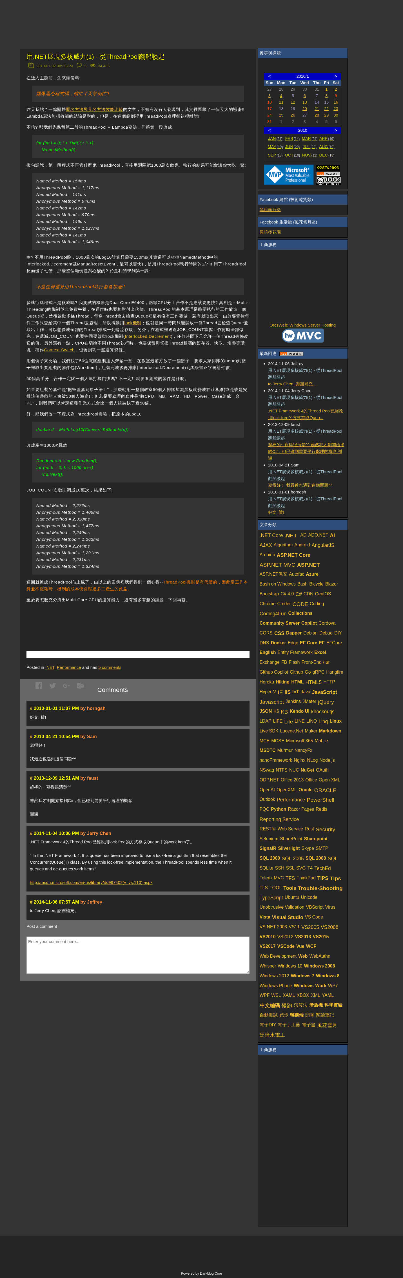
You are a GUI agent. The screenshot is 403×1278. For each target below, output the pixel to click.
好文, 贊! (276, 512)
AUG (327, 146)
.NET (50, 667)
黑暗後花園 (270, 232)
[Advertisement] (92, 618)
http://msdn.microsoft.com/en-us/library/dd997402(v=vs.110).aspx (91, 882)
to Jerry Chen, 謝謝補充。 (292, 383)
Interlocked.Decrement (148, 336)
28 (317, 115)
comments (109, 667)
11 (281, 102)
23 (335, 108)
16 (335, 102)
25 (281, 115)
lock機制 (132, 322)
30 (335, 115)
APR (326, 138)
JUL (310, 146)
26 (293, 115)
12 (293, 102)
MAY (275, 146)
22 (326, 108)
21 (317, 108)
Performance (69, 667)
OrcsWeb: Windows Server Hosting (303, 325)
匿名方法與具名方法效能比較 (94, 109)
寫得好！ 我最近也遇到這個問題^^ (300, 485)
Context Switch (59, 349)
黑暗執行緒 (270, 209)
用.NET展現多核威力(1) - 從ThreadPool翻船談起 (95, 56)
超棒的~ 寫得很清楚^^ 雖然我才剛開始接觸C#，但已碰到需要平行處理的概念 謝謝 (306, 451)
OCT (292, 155)
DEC (327, 155)
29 (326, 115)
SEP (275, 155)
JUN (292, 146)
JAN (275, 138)
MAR (309, 138)
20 (304, 108)
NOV (309, 155)
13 (304, 102)
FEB (292, 138)
